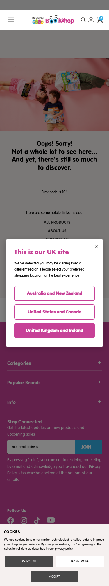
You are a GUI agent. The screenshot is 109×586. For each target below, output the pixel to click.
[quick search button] (83, 19)
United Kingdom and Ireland (54, 330)
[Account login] (90, 19)
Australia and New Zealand (54, 293)
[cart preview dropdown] (99, 19)
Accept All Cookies (54, 576)
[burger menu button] (11, 20)
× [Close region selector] (96, 246)
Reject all (29, 561)
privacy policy (64, 549)
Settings (80, 561)
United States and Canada (54, 312)
